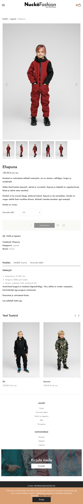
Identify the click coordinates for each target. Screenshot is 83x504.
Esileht (5, 19)
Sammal (46, 381)
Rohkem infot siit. (45, 495)
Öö (4, 381)
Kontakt (41, 466)
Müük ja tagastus (13, 236)
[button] (6, 84)
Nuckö (11, 248)
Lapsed (13, 19)
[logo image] (40, 4)
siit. (20, 300)
